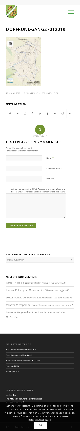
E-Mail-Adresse (54, 168)
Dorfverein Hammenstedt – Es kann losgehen (49, 297)
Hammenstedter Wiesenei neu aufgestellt (45, 283)
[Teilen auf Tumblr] (47, 113)
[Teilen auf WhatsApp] (25, 113)
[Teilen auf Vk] (55, 113)
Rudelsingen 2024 (12, 371)
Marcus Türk (52, 93)
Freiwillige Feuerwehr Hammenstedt (24, 398)
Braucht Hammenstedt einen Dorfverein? (52, 305)
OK (40, 425)
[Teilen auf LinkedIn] (40, 113)
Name (50, 158)
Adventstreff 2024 (12, 366)
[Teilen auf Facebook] (10, 113)
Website (50, 178)
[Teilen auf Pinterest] (32, 113)
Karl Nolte (11, 395)
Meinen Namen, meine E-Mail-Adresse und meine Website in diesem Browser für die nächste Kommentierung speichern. (38, 190)
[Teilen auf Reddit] (62, 113)
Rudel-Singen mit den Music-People (19, 355)
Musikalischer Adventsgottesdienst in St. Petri (23, 360)
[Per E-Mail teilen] (70, 113)
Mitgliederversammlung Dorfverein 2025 (21, 349)
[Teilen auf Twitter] (17, 113)
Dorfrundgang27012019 (35, 29)
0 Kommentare (31, 93)
